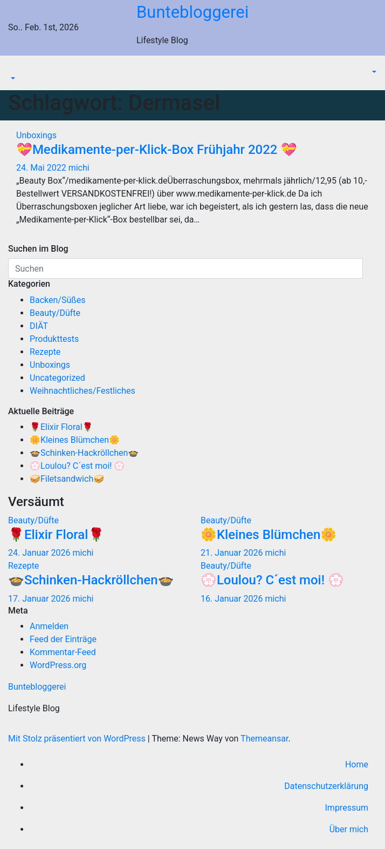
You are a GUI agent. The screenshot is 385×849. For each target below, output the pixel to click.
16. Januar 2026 (233, 599)
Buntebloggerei (192, 12)
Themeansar (264, 738)
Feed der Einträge (63, 639)
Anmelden (49, 626)
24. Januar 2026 (40, 553)
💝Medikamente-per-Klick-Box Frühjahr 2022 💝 (156, 149)
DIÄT (39, 326)
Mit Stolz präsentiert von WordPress (78, 738)
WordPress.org (58, 665)
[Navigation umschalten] (16, 69)
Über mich (348, 829)
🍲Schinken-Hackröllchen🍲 (84, 453)
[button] (12, 79)
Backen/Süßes (58, 300)
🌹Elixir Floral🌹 (61, 427)
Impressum (347, 808)
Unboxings (36, 135)
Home (356, 764)
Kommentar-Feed (63, 652)
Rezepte (45, 352)
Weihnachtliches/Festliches (82, 391)
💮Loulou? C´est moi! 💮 (77, 466)
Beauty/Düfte (55, 313)
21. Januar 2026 (233, 553)
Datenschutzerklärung (326, 786)
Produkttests (54, 339)
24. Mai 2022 (42, 168)
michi (79, 168)
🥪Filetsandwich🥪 (67, 479)
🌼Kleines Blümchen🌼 (75, 440)
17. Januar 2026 (40, 599)
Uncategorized (57, 378)
